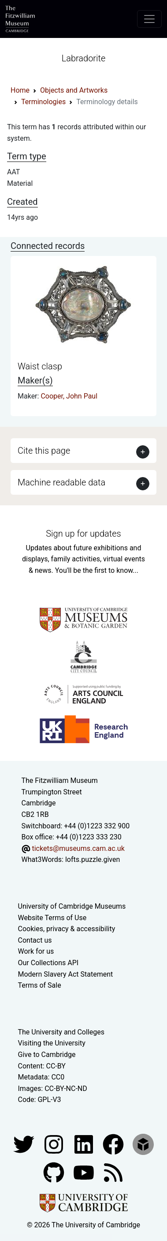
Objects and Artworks (74, 90)
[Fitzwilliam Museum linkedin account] (114, 1143)
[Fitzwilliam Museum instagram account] (55, 1143)
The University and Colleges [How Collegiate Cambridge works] (61, 1032)
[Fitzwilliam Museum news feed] (113, 1172)
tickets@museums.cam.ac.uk (78, 848)
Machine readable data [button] (61, 482)
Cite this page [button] (44, 450)
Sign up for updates (83, 533)
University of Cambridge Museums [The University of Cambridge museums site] (72, 906)
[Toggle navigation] (149, 19)
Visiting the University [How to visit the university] (51, 1043)
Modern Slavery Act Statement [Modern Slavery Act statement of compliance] (65, 974)
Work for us (36, 951)
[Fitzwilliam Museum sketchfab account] (143, 1143)
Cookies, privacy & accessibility (66, 929)
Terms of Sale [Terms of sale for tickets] (39, 985)
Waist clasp (40, 366)
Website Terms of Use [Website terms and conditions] (52, 918)
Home (20, 90)
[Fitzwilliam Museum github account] (55, 1172)
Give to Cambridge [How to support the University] (47, 1054)
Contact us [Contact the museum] (35, 940)
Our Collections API (48, 963)
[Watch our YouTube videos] (85, 1172)
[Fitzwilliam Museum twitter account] (25, 1143)
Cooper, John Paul (69, 396)
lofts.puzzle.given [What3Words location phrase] (92, 859)
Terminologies (43, 102)
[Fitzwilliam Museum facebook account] (85, 1143)
